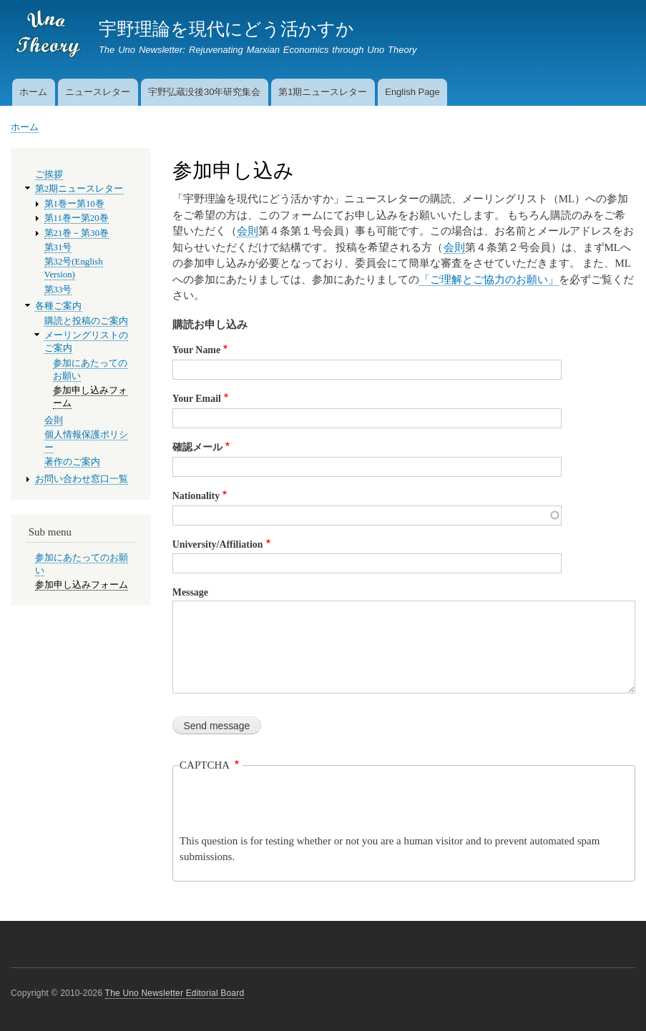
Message (190, 592)
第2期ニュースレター (79, 189)
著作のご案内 (72, 462)
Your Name (196, 350)
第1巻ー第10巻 (74, 204)
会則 (247, 231)
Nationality (196, 495)
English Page (412, 92)
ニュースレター (97, 92)
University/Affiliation (217, 544)
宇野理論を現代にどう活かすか (226, 29)
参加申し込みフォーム (81, 585)
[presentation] (288, 805)
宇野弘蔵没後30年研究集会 (204, 92)
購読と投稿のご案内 (86, 321)
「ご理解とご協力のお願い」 (489, 279)
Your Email (196, 398)
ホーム (33, 92)
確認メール (197, 447)
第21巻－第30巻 (76, 233)
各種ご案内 (58, 306)
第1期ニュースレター (322, 92)
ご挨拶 (49, 174)
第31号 (58, 247)
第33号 (58, 290)
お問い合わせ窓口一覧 (81, 479)
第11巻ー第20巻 (76, 218)
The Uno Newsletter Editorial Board (175, 993)
